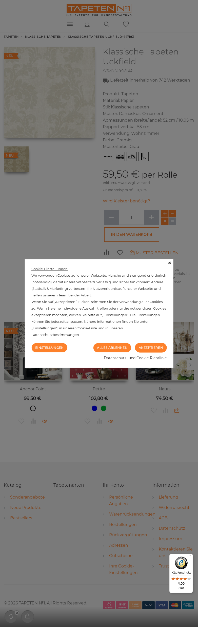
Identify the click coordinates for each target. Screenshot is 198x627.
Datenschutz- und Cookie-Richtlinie (135, 358)
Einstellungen (49, 347)
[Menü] (190, 557)
